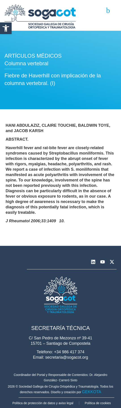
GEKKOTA (91, 392)
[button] (6, 28)
